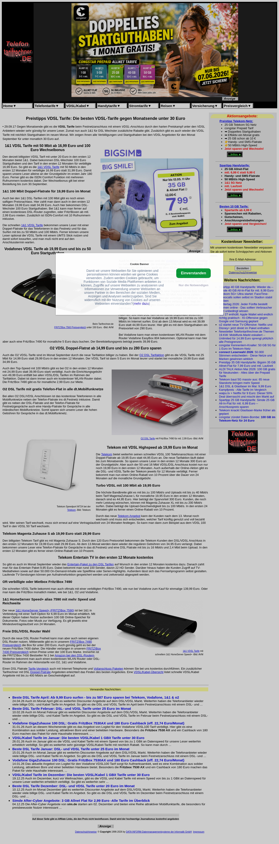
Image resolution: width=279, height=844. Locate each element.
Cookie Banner (139, 263)
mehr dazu (141, 303)
